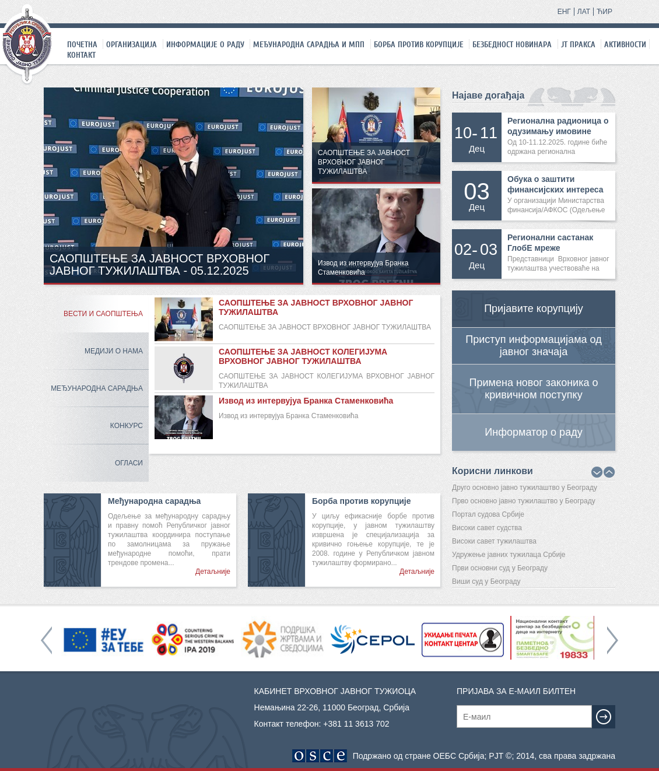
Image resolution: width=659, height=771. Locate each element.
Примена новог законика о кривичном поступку (533, 389)
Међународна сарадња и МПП (308, 44)
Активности (625, 44)
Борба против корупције (419, 44)
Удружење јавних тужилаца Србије (509, 555)
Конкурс (126, 426)
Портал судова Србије (488, 514)
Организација (131, 44)
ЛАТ (583, 12)
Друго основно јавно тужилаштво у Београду (524, 487)
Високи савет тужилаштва (494, 541)
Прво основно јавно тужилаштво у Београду (523, 501)
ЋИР (604, 12)
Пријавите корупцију (533, 308)
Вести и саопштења (103, 314)
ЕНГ (564, 12)
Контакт (81, 54)
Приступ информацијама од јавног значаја (533, 346)
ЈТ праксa (578, 44)
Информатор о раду (533, 432)
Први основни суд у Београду (500, 568)
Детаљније (212, 571)
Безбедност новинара (512, 44)
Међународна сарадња (97, 388)
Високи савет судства (487, 528)
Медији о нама (114, 351)
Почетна (82, 44)
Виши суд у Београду (486, 581)
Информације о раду (205, 44)
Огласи (129, 463)
